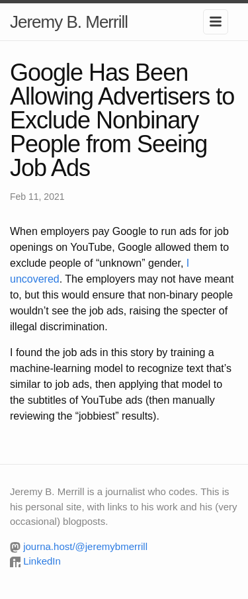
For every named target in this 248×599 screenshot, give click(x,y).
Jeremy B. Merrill (69, 22)
